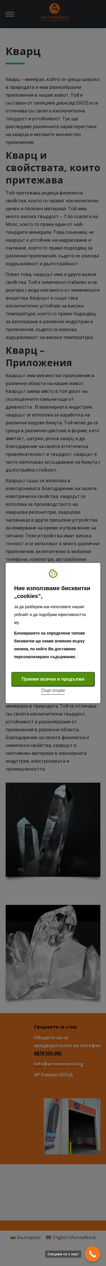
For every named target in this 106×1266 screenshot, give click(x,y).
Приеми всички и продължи (53, 679)
